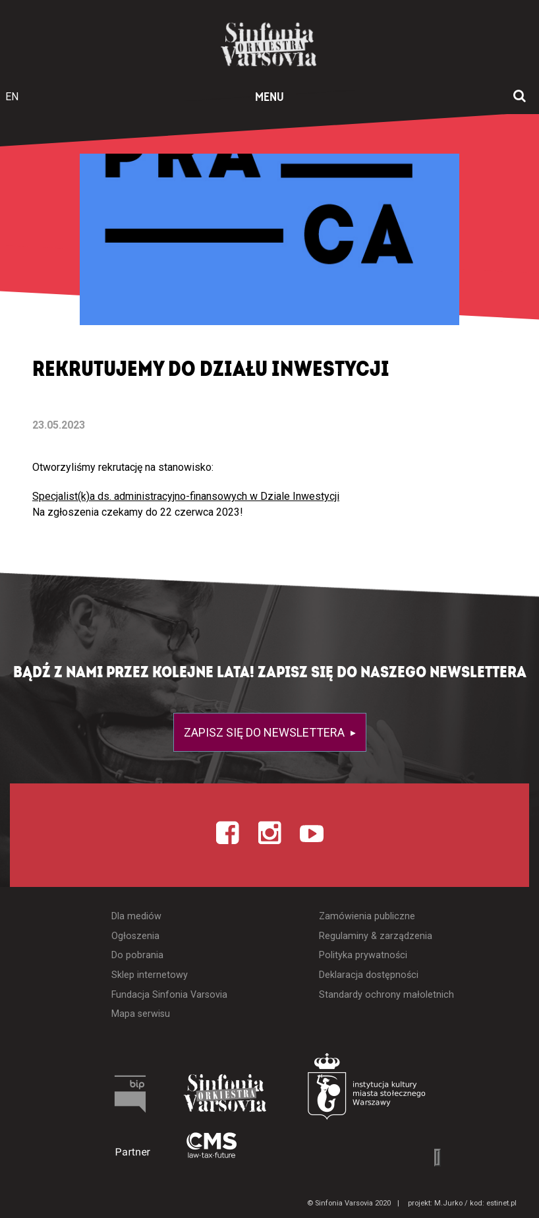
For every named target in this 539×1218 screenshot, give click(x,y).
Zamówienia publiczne (367, 916)
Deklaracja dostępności (368, 975)
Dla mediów (136, 916)
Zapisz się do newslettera (265, 732)
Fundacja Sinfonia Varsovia (169, 994)
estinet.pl (501, 1203)
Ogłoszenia (135, 936)
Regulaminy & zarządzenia (375, 936)
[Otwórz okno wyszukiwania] (519, 97)
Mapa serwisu (140, 1014)
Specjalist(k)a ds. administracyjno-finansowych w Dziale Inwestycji (185, 496)
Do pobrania (137, 955)
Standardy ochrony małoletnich (386, 994)
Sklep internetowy (149, 975)
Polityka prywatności (363, 955)
